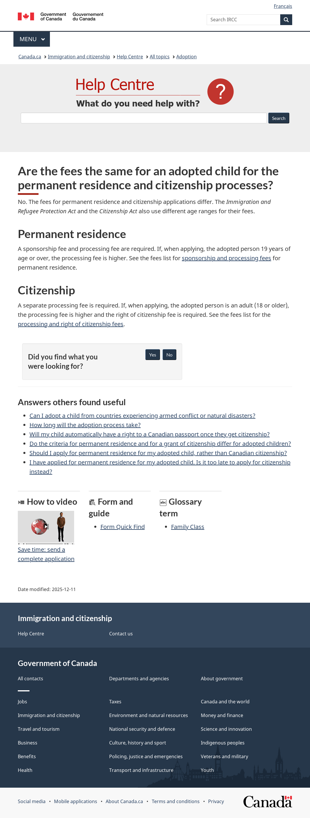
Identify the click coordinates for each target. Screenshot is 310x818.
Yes (152, 354)
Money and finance (222, 715)
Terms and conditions (176, 801)
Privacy (216, 801)
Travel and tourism (39, 729)
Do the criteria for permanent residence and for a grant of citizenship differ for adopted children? (160, 444)
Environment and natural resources (148, 715)
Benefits (27, 756)
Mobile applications (75, 801)
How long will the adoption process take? (85, 425)
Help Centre (130, 56)
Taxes (115, 701)
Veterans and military (224, 756)
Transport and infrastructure (141, 770)
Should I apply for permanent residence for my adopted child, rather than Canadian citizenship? (158, 453)
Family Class (187, 527)
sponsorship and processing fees (226, 258)
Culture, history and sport (137, 743)
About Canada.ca (124, 801)
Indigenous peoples (223, 743)
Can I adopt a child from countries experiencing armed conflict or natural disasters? (142, 416)
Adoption (186, 56)
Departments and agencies (139, 678)
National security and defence (142, 729)
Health (25, 770)
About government (222, 678)
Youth (207, 770)
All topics (160, 56)
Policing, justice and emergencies (146, 756)
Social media (32, 801)
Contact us (121, 633)
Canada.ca (29, 56)
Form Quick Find (122, 527)
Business (27, 743)
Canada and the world (225, 701)
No (169, 354)
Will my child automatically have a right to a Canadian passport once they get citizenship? (149, 434)
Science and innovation (226, 729)
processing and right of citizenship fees (70, 324)
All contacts (30, 678)
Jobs (22, 701)
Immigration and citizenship (79, 56)
